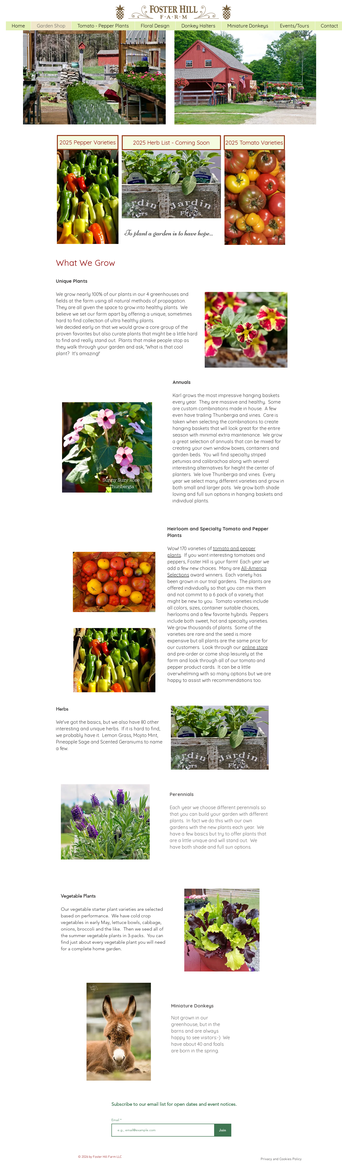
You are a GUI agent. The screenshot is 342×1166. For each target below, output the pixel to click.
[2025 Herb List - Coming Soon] (171, 142)
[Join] (222, 1130)
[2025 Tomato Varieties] (254, 142)
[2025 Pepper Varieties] (87, 142)
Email (115, 1120)
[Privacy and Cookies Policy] (281, 1159)
